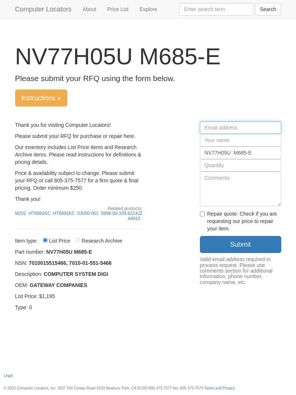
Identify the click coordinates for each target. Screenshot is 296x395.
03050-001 (87, 213)
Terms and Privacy (219, 388)
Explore (148, 9)
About (89, 9)
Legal (8, 376)
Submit (240, 244)
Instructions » (41, 98)
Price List (118, 9)
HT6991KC (39, 213)
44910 (133, 218)
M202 (20, 213)
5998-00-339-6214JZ (121, 213)
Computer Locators (43, 9)
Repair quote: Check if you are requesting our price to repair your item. (238, 221)
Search (268, 9)
